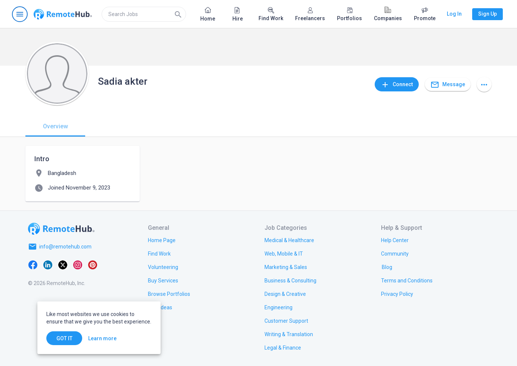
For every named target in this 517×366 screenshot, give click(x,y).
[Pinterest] (92, 264)
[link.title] (162, 240)
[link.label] (395, 240)
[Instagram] (77, 264)
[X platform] (62, 264)
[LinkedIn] (47, 264)
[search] (144, 14)
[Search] (178, 14)
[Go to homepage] (63, 14)
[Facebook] (32, 264)
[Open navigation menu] (20, 14)
